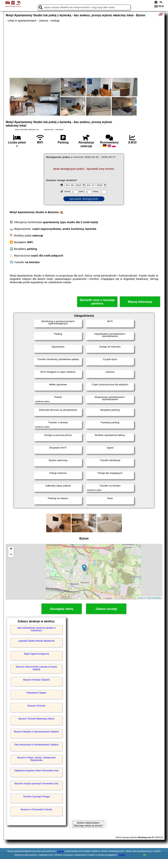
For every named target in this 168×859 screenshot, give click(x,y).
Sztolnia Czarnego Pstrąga (36, 796)
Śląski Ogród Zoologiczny (36, 654)
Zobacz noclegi (106, 608)
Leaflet (140, 598)
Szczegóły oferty (61, 608)
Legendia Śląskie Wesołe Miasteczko (36, 641)
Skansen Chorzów (36, 705)
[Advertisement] (84, 50)
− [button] (11, 554)
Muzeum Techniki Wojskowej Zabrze (36, 718)
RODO (122, 855)
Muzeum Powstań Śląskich (36, 679)
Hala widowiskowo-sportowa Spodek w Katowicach (36, 629)
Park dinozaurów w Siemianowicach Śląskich (36, 744)
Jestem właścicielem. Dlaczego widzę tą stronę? (88, 824)
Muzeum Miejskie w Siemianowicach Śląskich (36, 731)
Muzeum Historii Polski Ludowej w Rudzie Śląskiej (36, 668)
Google (60, 851)
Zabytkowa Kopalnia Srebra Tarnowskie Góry (36, 770)
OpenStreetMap (154, 598)
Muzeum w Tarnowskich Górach (36, 809)
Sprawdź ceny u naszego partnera (97, 301)
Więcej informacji (140, 301)
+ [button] (11, 549)
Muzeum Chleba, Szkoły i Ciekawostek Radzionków (36, 759)
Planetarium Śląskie (36, 692)
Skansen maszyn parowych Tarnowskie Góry (36, 783)
